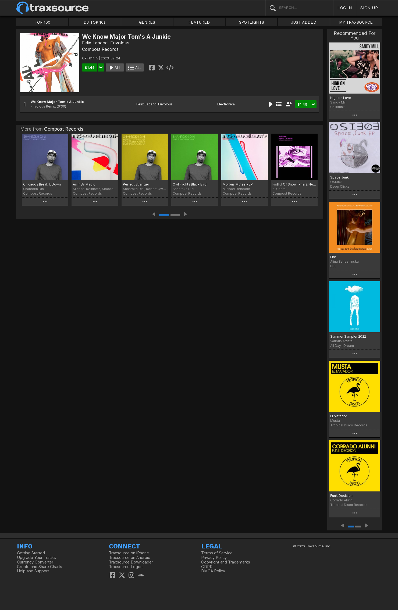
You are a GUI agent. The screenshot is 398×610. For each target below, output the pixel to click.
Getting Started (31, 553)
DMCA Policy (213, 571)
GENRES (147, 22)
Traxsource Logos (126, 566)
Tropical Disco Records (348, 425)
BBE (333, 266)
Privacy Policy (214, 557)
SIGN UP (369, 7)
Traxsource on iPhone (129, 553)
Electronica (226, 104)
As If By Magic (84, 184)
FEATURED (199, 22)
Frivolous (119, 42)
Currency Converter (35, 562)
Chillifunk (337, 107)
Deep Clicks (340, 186)
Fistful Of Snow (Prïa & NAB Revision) (294, 184)
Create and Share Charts (39, 566)
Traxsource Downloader (131, 562)
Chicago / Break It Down (42, 184)
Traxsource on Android (129, 557)
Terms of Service (217, 553)
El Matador (338, 416)
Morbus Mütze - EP (238, 184)
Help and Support (33, 571)
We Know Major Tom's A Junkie (57, 102)
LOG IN (344, 7)
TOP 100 (42, 22)
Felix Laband (95, 42)
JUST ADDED (303, 22)
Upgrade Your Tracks (36, 557)
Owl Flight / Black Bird (190, 184)
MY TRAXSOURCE (356, 22)
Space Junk (339, 177)
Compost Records (100, 49)
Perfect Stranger (136, 184)
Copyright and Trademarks (225, 562)
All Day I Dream (342, 346)
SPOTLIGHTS (251, 22)
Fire (333, 257)
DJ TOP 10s (95, 22)
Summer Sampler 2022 (348, 336)
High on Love (340, 98)
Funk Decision (341, 496)
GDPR (206, 566)
